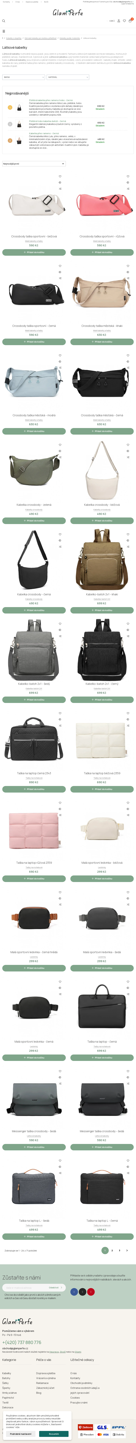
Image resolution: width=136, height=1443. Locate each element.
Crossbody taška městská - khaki (101, 326)
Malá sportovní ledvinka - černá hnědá (34, 952)
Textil (5, 1402)
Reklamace (42, 1383)
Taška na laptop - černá (102, 1041)
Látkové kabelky (34, 1136)
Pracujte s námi (78, 1402)
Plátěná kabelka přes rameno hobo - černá (50, 100)
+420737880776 (127, 4)
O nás (18, 2)
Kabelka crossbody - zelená (34, 504)
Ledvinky (102, 867)
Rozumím (54, 1433)
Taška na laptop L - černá (102, 1220)
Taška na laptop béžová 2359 (102, 773)
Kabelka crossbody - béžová (102, 504)
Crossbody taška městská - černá (102, 415)
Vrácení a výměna (46, 1378)
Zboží (63, 1351)
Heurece (54, 1351)
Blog (38, 1392)
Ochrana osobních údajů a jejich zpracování (84, 1390)
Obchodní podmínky (81, 1383)
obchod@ (7, 1348)
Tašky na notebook (34, 778)
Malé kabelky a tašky (34, 241)
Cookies (75, 1397)
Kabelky (6, 1373)
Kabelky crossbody (33, 509)
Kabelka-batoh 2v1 (102, 599)
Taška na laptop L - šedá (34, 1220)
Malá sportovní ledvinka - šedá (102, 952)
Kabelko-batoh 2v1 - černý (102, 684)
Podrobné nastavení (20, 1433)
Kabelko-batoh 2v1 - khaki (102, 594)
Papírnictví (8, 1397)
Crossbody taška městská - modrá (34, 415)
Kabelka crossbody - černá (34, 594)
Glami (78, 1351)
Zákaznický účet (45, 1388)
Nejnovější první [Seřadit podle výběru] (34, 164)
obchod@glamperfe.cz (122, 1)
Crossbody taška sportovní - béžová (34, 236)
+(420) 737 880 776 (21, 1342)
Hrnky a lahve (9, 1392)
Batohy (6, 1378)
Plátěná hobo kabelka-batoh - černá (47, 121)
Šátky (5, 1383)
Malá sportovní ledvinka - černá (34, 1041)
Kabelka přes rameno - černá (44, 133)
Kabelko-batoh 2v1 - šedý (34, 684)
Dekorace (7, 1407)
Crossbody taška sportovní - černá (34, 326)
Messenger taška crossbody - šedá (34, 1131)
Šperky (6, 1388)
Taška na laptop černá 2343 (34, 773)
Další (127, 1250)
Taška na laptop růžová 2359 (34, 862)
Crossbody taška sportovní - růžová (102, 236)
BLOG (46, 2)
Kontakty (6, 2)
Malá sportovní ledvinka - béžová (102, 862)
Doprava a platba (32, 2)
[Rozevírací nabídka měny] (112, 21)
